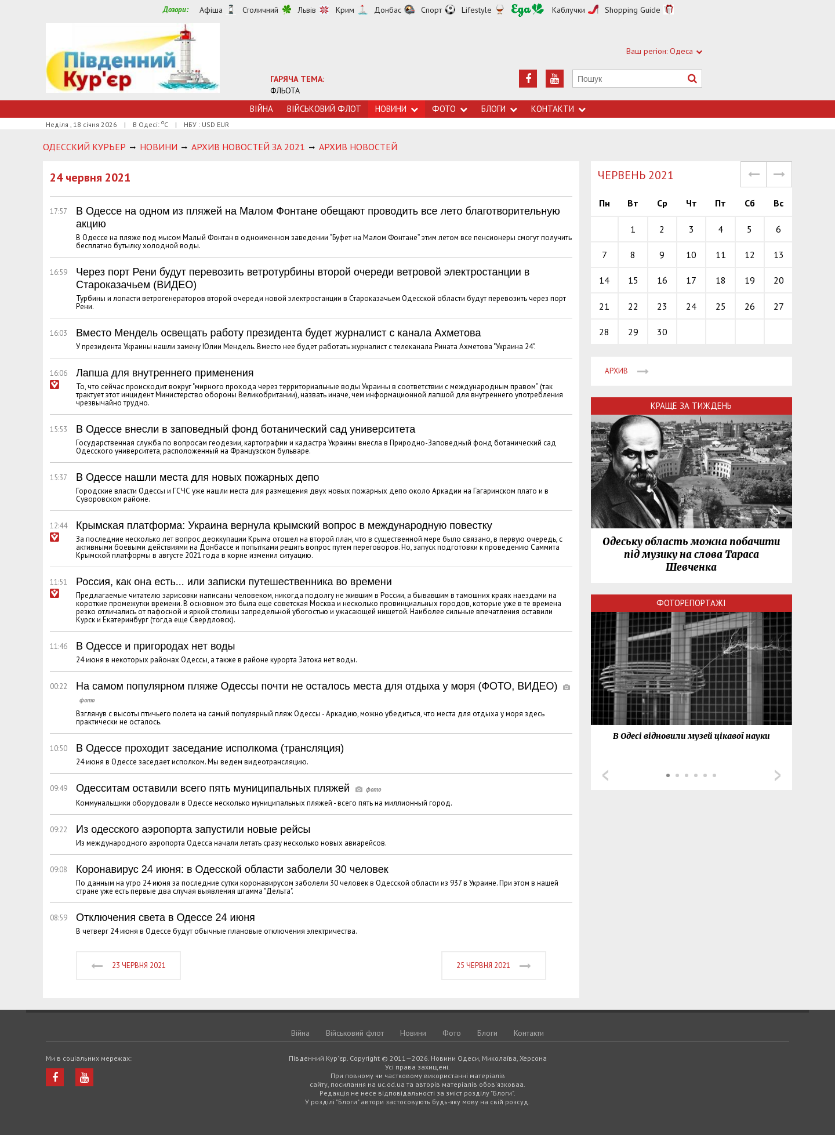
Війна (261, 108)
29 (633, 332)
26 (750, 306)
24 (691, 306)
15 (633, 280)
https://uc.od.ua (133, 61)
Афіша (211, 10)
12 (750, 254)
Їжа (527, 10)
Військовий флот (324, 108)
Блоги (499, 108)
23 (662, 306)
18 (721, 280)
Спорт (431, 10)
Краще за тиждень (691, 405)
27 (779, 306)
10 (691, 254)
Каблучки (568, 10)
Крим (345, 10)
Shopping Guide (632, 10)
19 (750, 280)
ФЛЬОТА (285, 90)
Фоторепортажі (691, 602)
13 (779, 254)
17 (691, 280)
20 (779, 280)
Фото (449, 108)
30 (662, 332)
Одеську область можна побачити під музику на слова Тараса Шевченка (691, 554)
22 (633, 306)
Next (777, 775)
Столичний (260, 10)
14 (604, 280)
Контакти (558, 108)
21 (604, 306)
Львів (307, 10)
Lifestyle (477, 10)
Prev (605, 775)
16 (662, 280)
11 (721, 254)
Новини (396, 108)
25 (721, 306)
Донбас (387, 10)
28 (604, 332)
